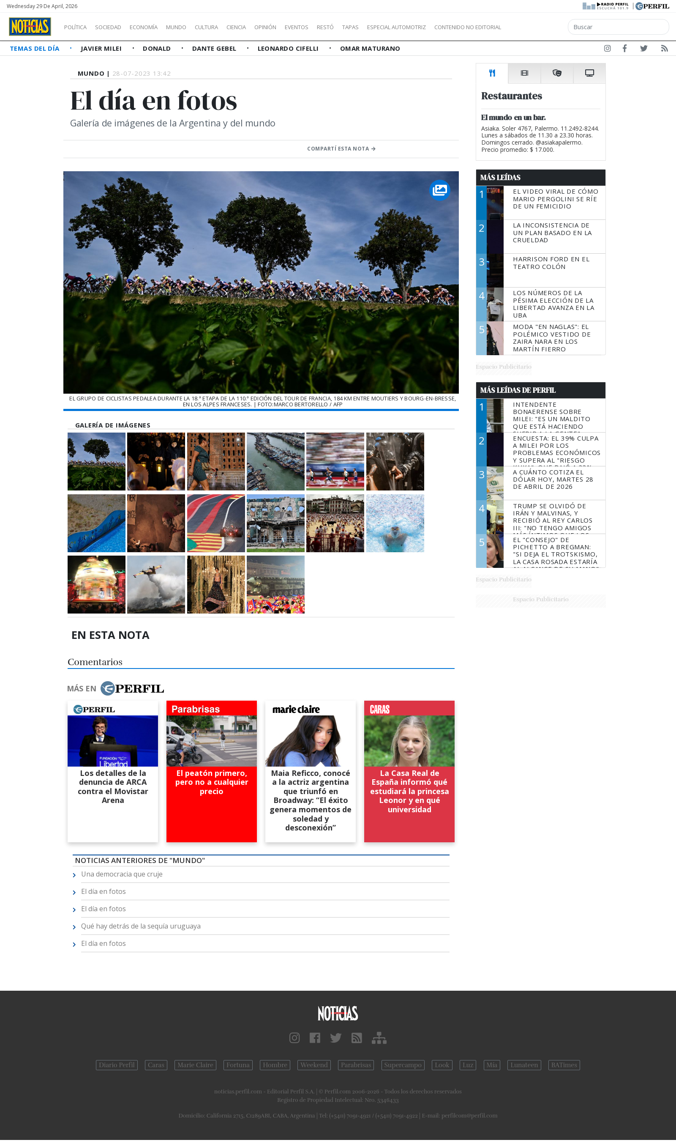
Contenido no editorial (540, 27)
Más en (115, 688)
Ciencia (266, 27)
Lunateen (524, 1065)
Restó (370, 27)
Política (78, 27)
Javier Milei (102, 48)
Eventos (336, 27)
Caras (156, 1065)
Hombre (275, 1065)
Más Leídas (500, 178)
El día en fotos (103, 891)
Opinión (300, 27)
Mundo (195, 27)
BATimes (564, 1065)
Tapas (398, 27)
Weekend (314, 1065)
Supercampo (403, 1065)
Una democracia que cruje (122, 874)
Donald (158, 48)
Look (442, 1065)
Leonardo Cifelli (289, 48)
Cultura (230, 27)
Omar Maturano (370, 48)
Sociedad (117, 27)
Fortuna (238, 1065)
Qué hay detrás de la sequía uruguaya (141, 926)
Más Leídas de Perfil (518, 390)
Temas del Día (35, 48)
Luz (468, 1065)
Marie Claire (195, 1065)
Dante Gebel (215, 48)
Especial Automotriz (453, 27)
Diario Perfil (117, 1065)
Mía (492, 1065)
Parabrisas (356, 1065)
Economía (158, 27)
